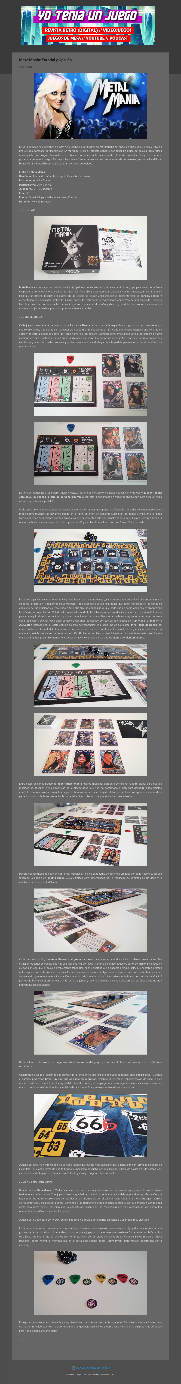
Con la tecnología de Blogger (90, 1368)
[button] (160, 60)
